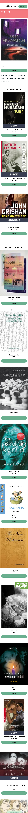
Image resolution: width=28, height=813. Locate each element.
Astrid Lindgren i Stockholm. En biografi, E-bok (14, 178)
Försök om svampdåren (14, 355)
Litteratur (9, 63)
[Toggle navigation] (2, 6)
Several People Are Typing (14, 297)
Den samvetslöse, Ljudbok (14, 227)
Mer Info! (14, 70)
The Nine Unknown (14, 570)
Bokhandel (22, 6)
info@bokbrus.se (4, 1)
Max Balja (14, 515)
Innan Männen (14, 631)
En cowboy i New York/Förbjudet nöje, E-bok (14, 736)
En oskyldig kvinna (14, 471)
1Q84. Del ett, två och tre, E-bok (14, 129)
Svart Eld (14, 687)
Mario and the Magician (14, 412)
